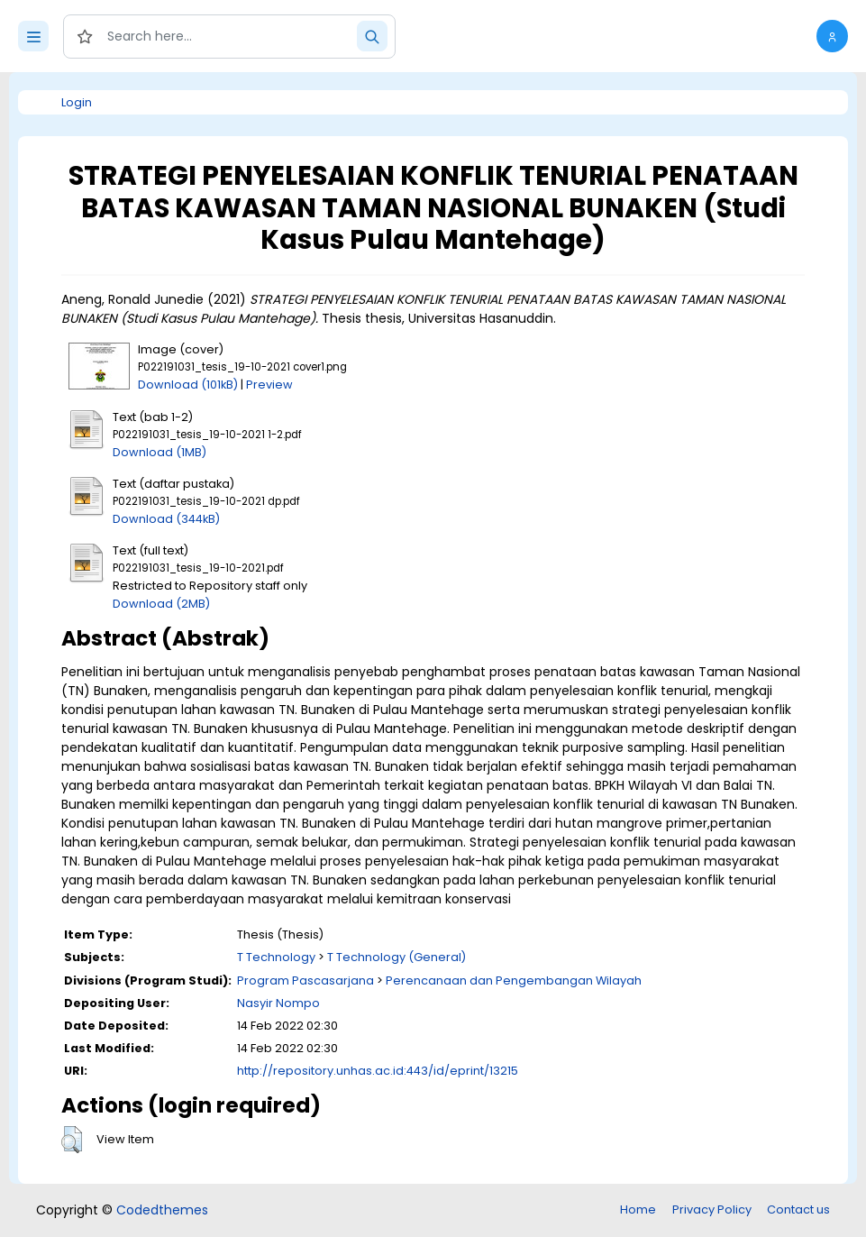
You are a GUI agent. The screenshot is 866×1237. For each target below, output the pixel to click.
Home (638, 1209)
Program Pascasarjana (305, 980)
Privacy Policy (712, 1209)
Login (76, 102)
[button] (832, 36)
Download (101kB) (188, 384)
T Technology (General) (396, 957)
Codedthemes (162, 1210)
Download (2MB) (161, 603)
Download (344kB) (166, 519)
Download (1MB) (159, 452)
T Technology (276, 957)
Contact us (798, 1209)
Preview (269, 384)
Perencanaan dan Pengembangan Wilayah (514, 980)
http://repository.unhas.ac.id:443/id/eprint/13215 (377, 1070)
